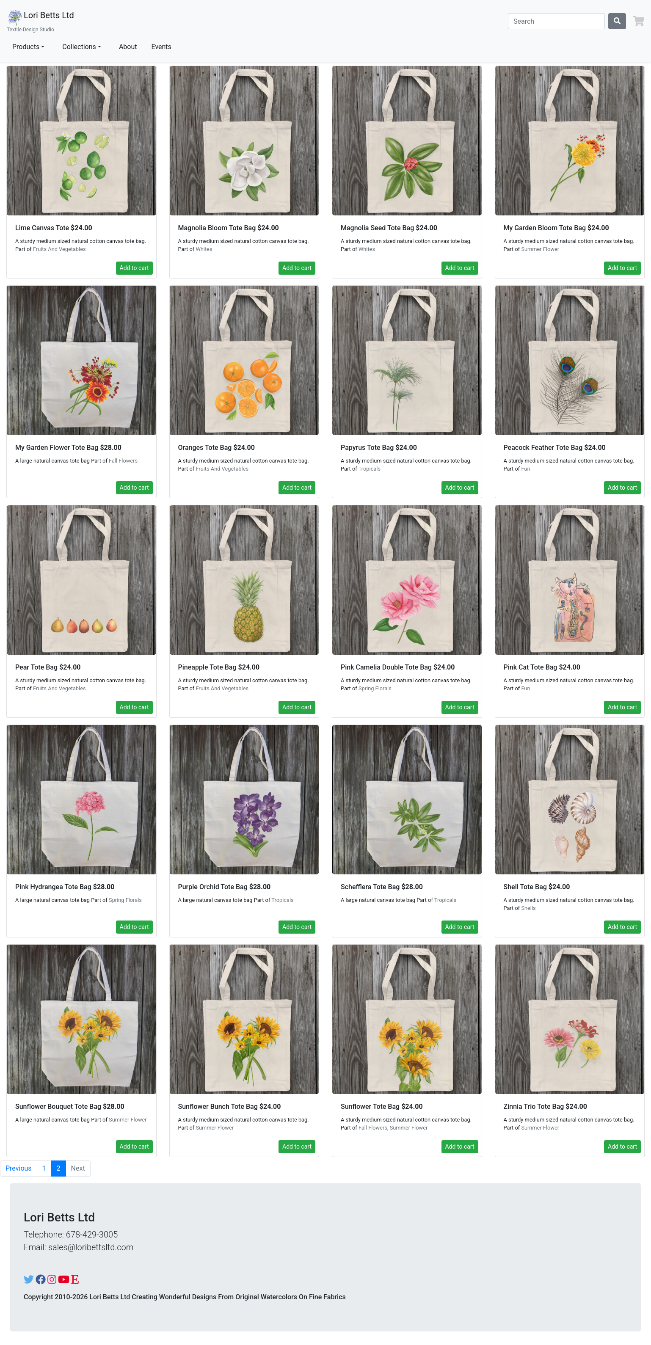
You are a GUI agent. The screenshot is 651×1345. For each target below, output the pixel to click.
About (128, 47)
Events (161, 47)
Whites (204, 249)
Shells (528, 908)
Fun (525, 469)
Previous (19, 1168)
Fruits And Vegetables (59, 249)
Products (25, 47)
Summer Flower (540, 249)
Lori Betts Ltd (40, 21)
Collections (79, 47)
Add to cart (134, 268)
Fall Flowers (123, 461)
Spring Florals (375, 688)
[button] (638, 21)
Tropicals (370, 469)
